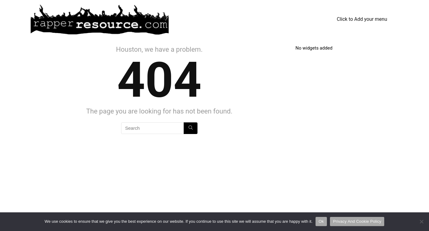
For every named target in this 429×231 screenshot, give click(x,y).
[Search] (190, 128)
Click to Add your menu (362, 19)
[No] (421, 221)
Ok (321, 221)
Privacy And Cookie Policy (357, 221)
